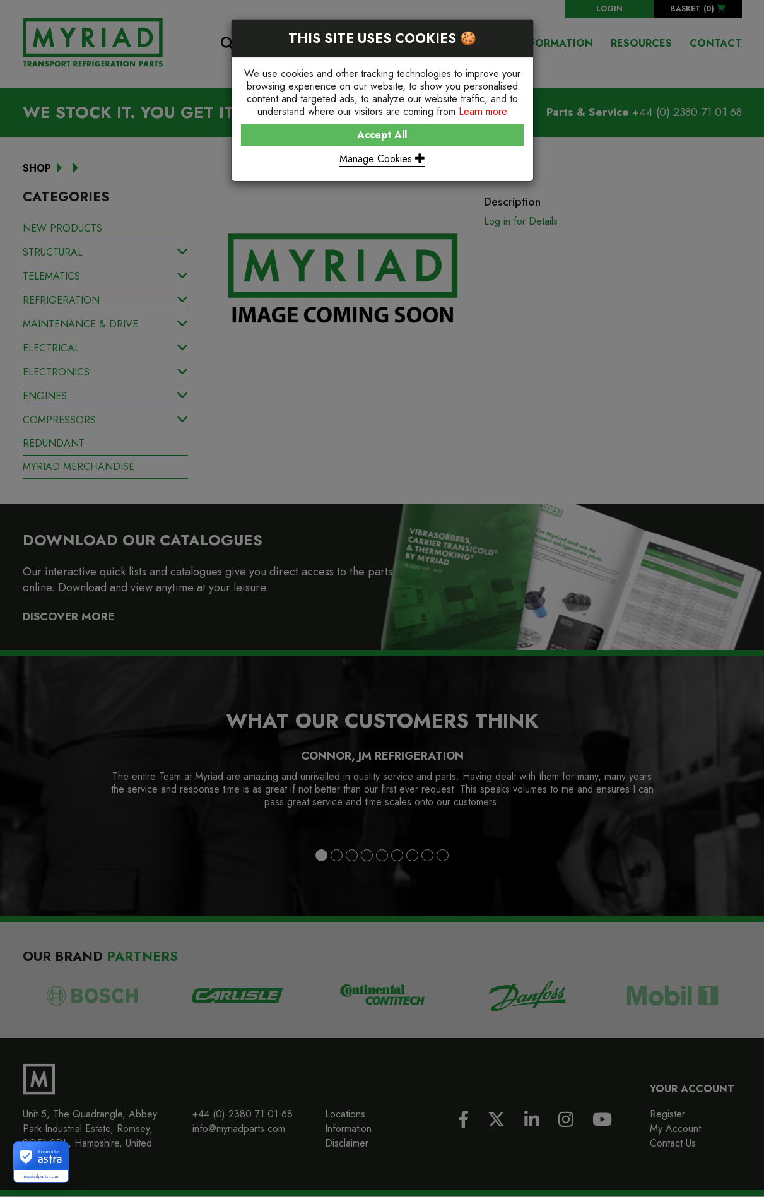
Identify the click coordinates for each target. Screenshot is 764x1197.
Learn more (483, 111)
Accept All (382, 134)
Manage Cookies (382, 158)
